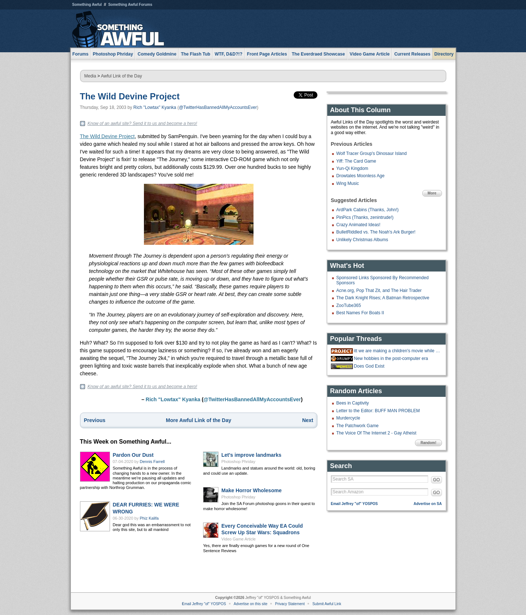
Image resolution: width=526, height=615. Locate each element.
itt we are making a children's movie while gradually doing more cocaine (397, 350)
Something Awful (87, 5)
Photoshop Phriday (238, 461)
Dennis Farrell (152, 461)
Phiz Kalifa (149, 518)
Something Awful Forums (130, 5)
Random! (428, 443)
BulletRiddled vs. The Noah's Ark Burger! (376, 232)
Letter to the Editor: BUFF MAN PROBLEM (378, 410)
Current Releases (412, 54)
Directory (444, 54)
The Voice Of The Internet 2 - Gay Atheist (376, 433)
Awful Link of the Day (121, 76)
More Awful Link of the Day (198, 420)
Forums (80, 54)
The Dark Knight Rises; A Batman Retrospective (383, 297)
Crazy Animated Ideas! (358, 224)
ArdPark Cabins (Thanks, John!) (367, 209)
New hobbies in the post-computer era (391, 358)
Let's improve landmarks (251, 455)
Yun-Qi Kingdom (352, 168)
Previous (95, 420)
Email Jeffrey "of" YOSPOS (354, 504)
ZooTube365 (348, 305)
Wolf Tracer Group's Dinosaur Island (371, 153)
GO (436, 479)
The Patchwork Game (357, 425)
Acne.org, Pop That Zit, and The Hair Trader (379, 290)
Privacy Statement (290, 604)
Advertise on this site (250, 604)
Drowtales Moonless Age (360, 175)
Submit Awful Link (326, 604)
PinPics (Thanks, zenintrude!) (365, 217)
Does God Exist (369, 366)
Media (90, 76)
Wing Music (347, 183)
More (432, 193)
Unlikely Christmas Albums (362, 239)
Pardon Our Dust (133, 455)
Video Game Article (238, 539)
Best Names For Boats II (360, 312)
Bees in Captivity (352, 403)
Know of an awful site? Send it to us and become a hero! (142, 123)
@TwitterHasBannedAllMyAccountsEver (218, 107)
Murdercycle (348, 418)
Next (307, 420)
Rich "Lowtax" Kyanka (154, 107)
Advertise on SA (427, 504)
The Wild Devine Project (130, 96)
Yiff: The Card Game (356, 161)
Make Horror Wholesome (251, 490)
